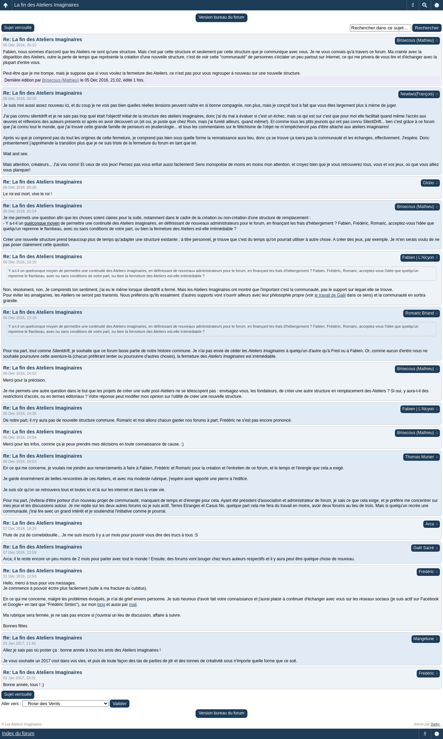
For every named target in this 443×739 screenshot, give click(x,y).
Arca (431, 524)
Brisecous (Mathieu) (417, 40)
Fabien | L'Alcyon (420, 257)
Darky (436, 724)
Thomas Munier (421, 457)
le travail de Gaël (330, 295)
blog (101, 604)
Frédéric (428, 571)
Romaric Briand (421, 313)
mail (133, 604)
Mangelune (426, 638)
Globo (430, 182)
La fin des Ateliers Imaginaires (46, 5)
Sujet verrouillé (17, 27)
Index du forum (18, 733)
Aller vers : (11, 703)
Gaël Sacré (425, 547)
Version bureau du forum (221, 17)
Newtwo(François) (419, 94)
